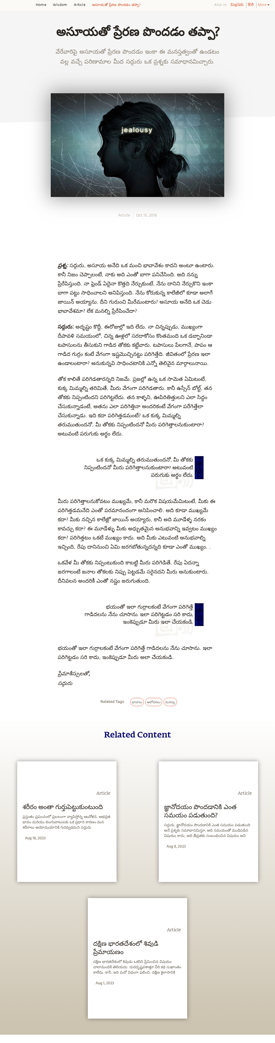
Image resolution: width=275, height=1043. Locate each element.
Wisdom (60, 5)
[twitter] (10, 376)
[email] (10, 401)
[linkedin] (10, 388)
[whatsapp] (11, 351)
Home (41, 5)
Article (79, 5)
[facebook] (10, 363)
